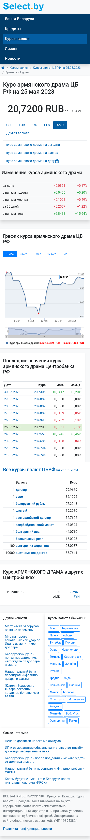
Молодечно (76, 699)
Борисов (68, 692)
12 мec (51, 254)
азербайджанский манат (35, 525)
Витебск (55, 642)
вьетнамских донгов (31, 553)
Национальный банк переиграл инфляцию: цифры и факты (22, 675)
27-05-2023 (12, 413)
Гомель (55, 656)
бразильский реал (29, 539)
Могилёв (55, 713)
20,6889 (40, 399)
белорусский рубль (30, 504)
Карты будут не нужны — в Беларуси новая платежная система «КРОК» (37, 780)
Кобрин (67, 635)
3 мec (23, 254)
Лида (67, 678)
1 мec (10, 254)
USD (9, 125)
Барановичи (70, 628)
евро (19, 497)
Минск (54, 692)
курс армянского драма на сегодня (33, 145)
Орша (53, 649)
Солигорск (57, 699)
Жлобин (70, 663)
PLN (47, 125)
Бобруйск (72, 713)
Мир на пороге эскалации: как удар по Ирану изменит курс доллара (22, 642)
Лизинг (11, 48)
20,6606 (40, 441)
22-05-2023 (12, 448)
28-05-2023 (12, 406)
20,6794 (40, 448)
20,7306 (40, 392)
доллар (21, 490)
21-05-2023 (12, 455)
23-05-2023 (12, 441)
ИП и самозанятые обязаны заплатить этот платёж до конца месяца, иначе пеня (44, 749)
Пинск (54, 635)
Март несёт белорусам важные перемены (22, 628)
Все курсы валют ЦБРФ (40, 469)
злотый (21, 511)
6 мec (37, 254)
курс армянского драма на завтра (32, 153)
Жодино (55, 706)
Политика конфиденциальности (27, 829)
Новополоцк (70, 649)
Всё (65, 254)
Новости (12, 58)
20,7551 (40, 434)
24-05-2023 (12, 434)
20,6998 (40, 420)
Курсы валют (17, 38)
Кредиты (13, 28)
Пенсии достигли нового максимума (33, 741)
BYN (34, 125)
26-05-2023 (12, 420)
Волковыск (57, 685)
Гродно (54, 678)
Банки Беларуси (19, 18)
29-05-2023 (12, 399)
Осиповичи (57, 720)
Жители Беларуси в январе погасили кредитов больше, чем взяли (22, 691)
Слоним (74, 685)
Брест (54, 628)
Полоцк (70, 642)
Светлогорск (72, 656)
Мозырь (55, 663)
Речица (55, 671)
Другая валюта (17, 133)
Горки (73, 720)
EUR (22, 125)
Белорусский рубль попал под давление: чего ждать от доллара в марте (22, 659)
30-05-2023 (12, 392)
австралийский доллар (33, 518)
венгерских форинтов (32, 546)
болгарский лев (28, 532)
